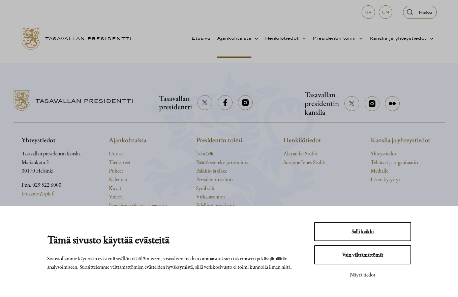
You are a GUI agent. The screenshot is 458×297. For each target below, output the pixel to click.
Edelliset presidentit (216, 205)
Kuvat (115, 188)
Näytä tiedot (362, 274)
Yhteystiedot (383, 153)
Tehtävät (205, 153)
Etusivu (200, 38)
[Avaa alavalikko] (254, 38)
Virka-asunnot (210, 196)
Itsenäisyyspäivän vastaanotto (138, 205)
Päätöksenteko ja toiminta (222, 162)
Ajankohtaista (234, 38)
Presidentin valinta (215, 179)
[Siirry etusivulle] (79, 38)
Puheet (116, 170)
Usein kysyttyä (385, 179)
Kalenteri (118, 179)
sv (368, 12)
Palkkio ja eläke (211, 170)
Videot (116, 196)
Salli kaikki (363, 231)
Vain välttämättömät (362, 254)
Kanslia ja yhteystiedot (397, 38)
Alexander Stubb (300, 153)
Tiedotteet (119, 162)
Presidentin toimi (334, 38)
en (385, 12)
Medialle (379, 170)
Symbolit (205, 188)
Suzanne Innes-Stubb (304, 162)
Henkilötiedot (282, 38)
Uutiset (116, 153)
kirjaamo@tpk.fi (38, 193)
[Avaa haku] (420, 12)
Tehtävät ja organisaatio (394, 162)
